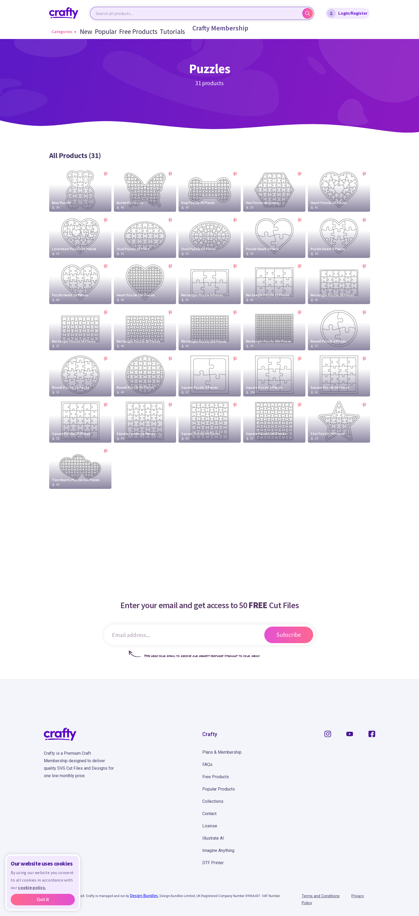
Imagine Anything (218, 850)
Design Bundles (144, 895)
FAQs (207, 764)
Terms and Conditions (322, 896)
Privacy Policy (363, 896)
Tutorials (165, 31)
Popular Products (218, 789)
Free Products (136, 31)
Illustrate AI (213, 838)
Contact (209, 813)
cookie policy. (32, 887)
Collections (212, 801)
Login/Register (347, 13)
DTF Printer (213, 862)
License (209, 825)
